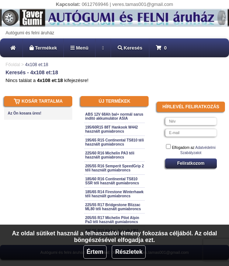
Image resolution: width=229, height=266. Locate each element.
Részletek (128, 252)
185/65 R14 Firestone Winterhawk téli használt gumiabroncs (114, 194)
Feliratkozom (190, 163)
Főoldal (13, 64)
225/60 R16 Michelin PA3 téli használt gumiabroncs (109, 155)
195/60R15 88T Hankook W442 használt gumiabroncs (111, 129)
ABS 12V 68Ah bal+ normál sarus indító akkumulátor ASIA (114, 116)
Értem (95, 252)
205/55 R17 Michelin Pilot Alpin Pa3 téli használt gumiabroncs (112, 220)
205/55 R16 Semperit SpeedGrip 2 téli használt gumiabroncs (114, 168)
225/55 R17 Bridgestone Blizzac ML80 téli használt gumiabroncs (113, 207)
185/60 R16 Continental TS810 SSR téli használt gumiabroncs (112, 181)
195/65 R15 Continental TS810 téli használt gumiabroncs (114, 142)
